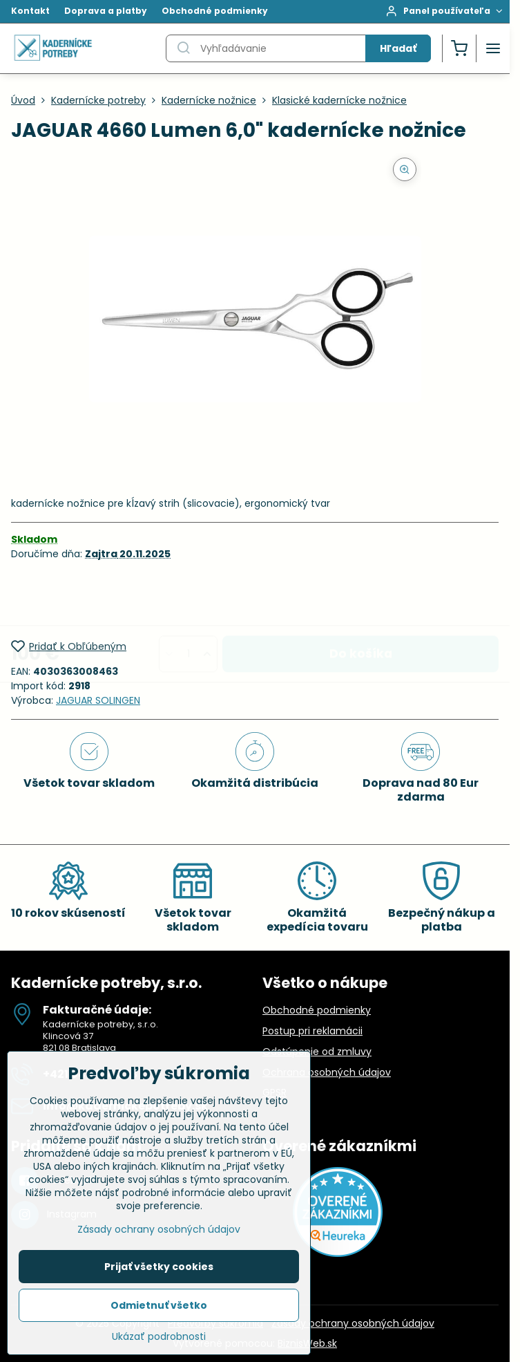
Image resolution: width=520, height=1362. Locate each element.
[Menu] (493, 48)
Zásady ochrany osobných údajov (352, 1323)
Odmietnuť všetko (158, 1310)
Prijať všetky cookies (158, 1271)
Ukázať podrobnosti (159, 1341)
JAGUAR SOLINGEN (98, 700)
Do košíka (360, 599)
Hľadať (398, 48)
